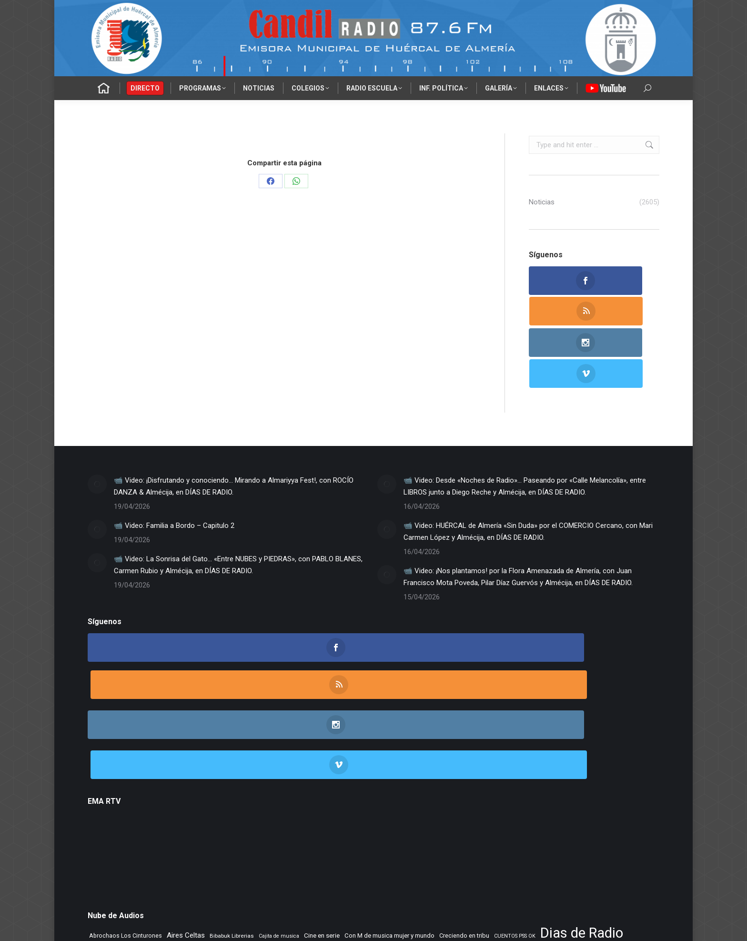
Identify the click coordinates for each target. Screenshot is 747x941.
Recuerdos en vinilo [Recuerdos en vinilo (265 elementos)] (238, 839)
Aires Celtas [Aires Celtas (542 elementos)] (186, 796)
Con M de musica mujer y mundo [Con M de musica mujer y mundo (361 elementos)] (389, 796)
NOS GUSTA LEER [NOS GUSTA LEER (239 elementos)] (536, 826)
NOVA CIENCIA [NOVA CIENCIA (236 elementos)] (621, 826)
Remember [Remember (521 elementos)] (285, 839)
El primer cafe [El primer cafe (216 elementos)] (105, 812)
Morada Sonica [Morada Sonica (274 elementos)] (429, 826)
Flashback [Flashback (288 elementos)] (430, 812)
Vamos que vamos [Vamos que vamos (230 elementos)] (305, 854)
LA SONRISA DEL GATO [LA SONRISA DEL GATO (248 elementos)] (235, 826)
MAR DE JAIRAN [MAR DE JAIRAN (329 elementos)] (382, 826)
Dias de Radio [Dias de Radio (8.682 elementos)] (581, 794)
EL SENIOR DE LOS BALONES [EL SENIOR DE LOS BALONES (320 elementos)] (165, 812)
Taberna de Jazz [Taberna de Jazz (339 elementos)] (466, 839)
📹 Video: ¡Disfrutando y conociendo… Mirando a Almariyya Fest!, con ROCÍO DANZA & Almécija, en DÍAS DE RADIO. (233, 424)
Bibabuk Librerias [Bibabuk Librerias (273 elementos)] (232, 796)
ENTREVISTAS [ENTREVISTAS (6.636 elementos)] (299, 810)
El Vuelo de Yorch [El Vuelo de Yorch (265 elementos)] (230, 812)
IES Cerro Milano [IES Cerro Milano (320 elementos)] (471, 812)
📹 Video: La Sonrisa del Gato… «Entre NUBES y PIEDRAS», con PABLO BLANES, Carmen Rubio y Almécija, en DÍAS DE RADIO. (238, 503)
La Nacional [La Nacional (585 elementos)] (183, 825)
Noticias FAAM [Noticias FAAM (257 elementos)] (581, 826)
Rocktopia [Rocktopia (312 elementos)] (425, 839)
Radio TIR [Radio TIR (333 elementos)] (195, 839)
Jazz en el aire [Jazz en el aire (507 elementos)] (521, 812)
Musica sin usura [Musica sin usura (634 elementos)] (482, 825)
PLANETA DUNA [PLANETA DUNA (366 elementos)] (112, 839)
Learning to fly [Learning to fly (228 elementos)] (285, 826)
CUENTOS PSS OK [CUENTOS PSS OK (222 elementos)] (514, 797)
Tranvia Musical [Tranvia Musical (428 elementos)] (255, 854)
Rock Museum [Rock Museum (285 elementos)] (387, 839)
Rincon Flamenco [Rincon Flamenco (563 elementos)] (335, 839)
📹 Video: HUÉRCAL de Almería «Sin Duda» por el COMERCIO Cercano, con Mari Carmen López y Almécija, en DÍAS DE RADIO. (528, 469)
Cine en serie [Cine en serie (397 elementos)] (322, 796)
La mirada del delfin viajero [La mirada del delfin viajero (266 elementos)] (124, 826)
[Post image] (97, 422)
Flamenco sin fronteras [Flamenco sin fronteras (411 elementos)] (379, 812)
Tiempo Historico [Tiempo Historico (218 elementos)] (207, 854)
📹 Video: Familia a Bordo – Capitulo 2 (174, 463)
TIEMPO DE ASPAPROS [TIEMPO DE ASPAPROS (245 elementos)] (612, 840)
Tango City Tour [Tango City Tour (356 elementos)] (515, 839)
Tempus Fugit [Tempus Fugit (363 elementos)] (560, 839)
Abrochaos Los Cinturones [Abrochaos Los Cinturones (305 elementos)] (125, 796)
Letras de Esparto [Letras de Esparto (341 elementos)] (331, 826)
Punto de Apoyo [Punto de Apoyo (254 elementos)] (159, 839)
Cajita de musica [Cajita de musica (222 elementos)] (279, 797)
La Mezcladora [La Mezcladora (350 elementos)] (568, 812)
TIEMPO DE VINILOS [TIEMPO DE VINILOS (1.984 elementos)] (136, 853)
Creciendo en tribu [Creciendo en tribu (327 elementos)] (464, 796)
